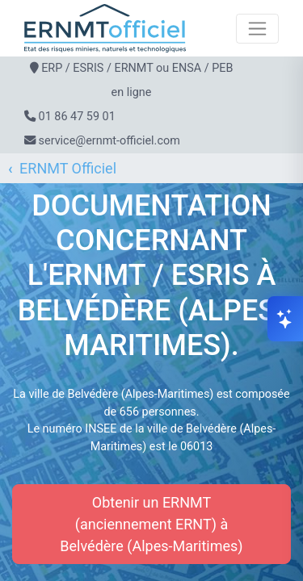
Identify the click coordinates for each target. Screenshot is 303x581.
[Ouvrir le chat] (285, 318)
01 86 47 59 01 (77, 116)
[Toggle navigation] (257, 29)
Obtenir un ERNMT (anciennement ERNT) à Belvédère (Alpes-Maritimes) (151, 524)
